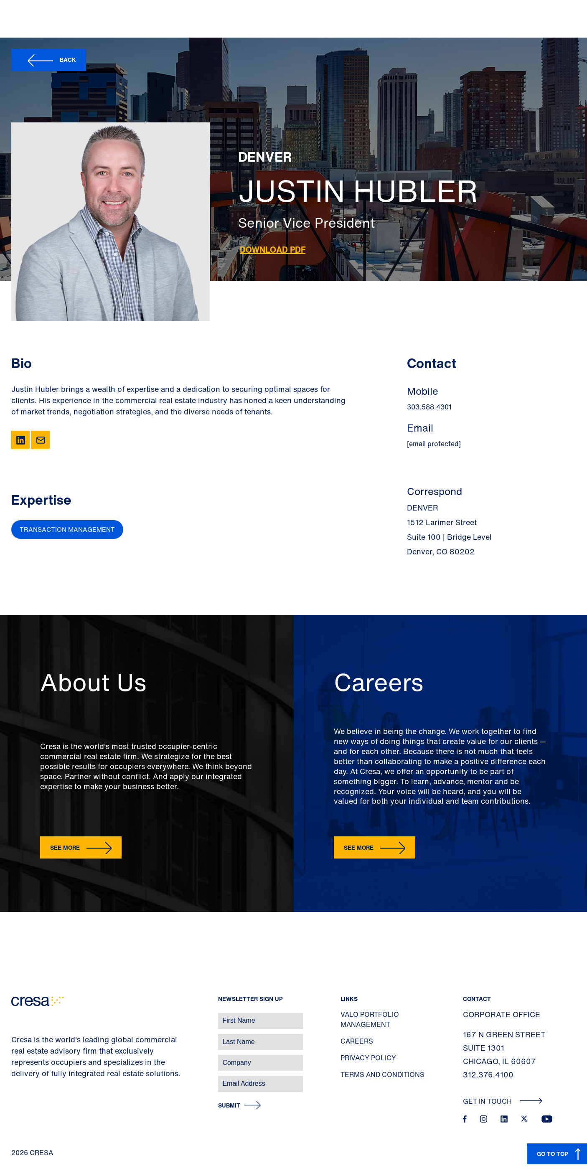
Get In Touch (503, 1101)
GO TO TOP (552, 1153)
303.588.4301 (429, 407)
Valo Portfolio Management (370, 1019)
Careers (357, 1041)
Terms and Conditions (382, 1074)
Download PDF (272, 250)
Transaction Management (67, 529)
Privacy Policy (368, 1058)
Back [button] (68, 59)
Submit (229, 1105)
